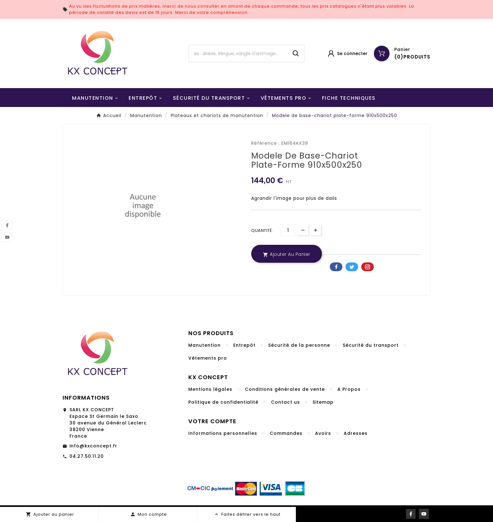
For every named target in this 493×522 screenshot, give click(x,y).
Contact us (285, 402)
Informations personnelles (222, 433)
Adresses (356, 433)
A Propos (349, 389)
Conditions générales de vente (285, 389)
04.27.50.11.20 (86, 456)
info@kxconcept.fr (93, 446)
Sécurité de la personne (299, 345)
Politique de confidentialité (223, 402)
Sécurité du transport (371, 345)
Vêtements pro (207, 358)
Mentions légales (210, 389)
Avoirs (323, 433)
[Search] (296, 53)
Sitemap (323, 402)
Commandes (286, 433)
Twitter (352, 266)
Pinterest (367, 266)
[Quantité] (288, 230)
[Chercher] (238, 53)
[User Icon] (347, 53)
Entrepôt (244, 345)
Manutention (204, 345)
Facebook (336, 266)
